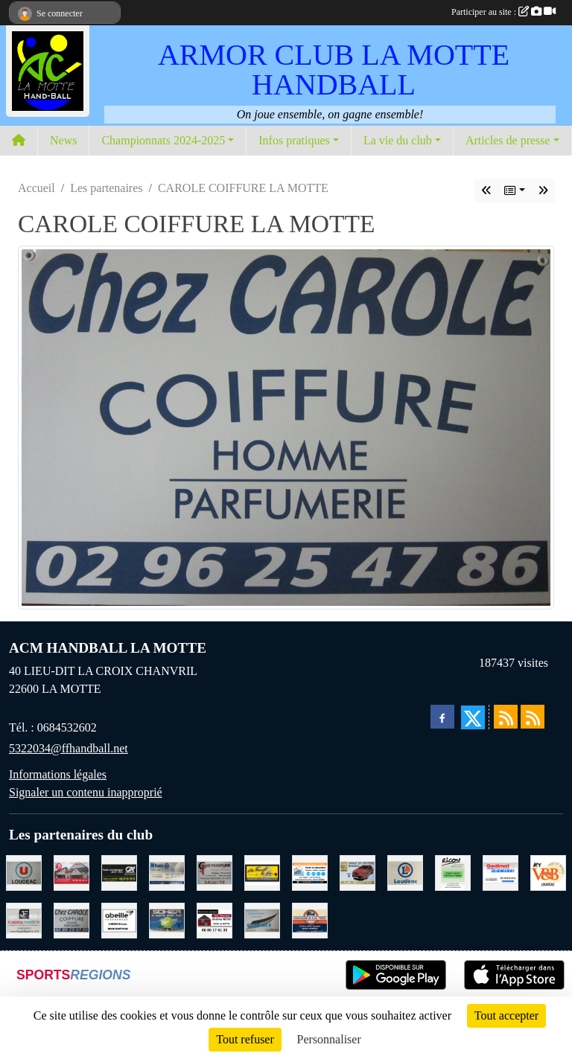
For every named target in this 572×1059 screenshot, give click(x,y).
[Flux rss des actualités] (506, 717)
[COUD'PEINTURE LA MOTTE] (214, 872)
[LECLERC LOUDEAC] (405, 872)
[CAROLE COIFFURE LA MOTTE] (71, 919)
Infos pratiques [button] (294, 140)
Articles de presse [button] (507, 140)
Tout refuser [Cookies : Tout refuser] (245, 1039)
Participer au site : (503, 12)
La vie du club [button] (397, 140)
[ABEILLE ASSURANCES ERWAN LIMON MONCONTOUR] (119, 919)
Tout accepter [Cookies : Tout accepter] (506, 1015)
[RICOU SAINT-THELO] (453, 872)
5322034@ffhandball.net (68, 748)
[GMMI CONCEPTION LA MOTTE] (262, 919)
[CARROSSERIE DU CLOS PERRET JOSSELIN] (310, 919)
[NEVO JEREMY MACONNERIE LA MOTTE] (214, 919)
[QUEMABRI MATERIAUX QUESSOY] (500, 872)
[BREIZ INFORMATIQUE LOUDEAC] (310, 872)
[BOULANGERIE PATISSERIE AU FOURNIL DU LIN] (262, 872)
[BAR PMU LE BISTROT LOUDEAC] (71, 872)
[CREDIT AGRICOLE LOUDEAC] (119, 872)
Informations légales (58, 774)
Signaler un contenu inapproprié (85, 792)
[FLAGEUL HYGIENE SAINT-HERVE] (24, 919)
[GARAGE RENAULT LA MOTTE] (357, 872)
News (63, 140)
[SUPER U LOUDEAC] (24, 872)
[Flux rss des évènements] (532, 717)
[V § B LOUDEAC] (548, 872)
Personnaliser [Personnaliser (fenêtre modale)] (329, 1039)
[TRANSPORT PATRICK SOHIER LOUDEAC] (167, 919)
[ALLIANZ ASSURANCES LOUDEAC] (167, 872)
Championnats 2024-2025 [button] (163, 140)
